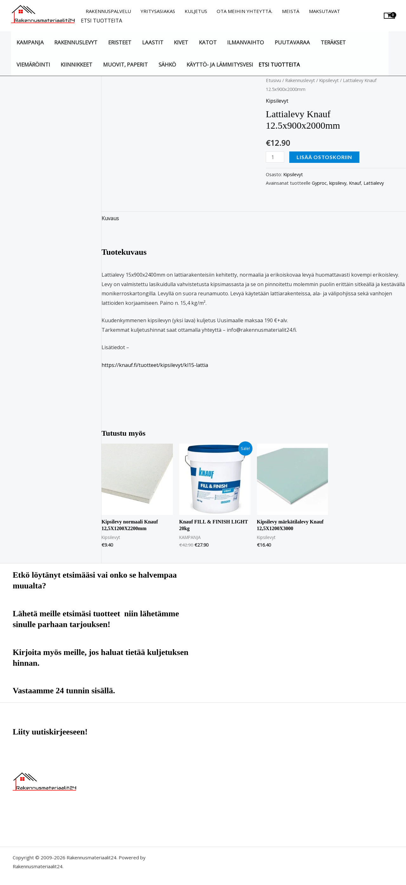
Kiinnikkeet (76, 64)
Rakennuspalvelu (108, 11)
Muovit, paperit (125, 64)
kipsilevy (337, 183)
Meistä (290, 11)
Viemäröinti (33, 64)
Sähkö (167, 64)
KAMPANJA (30, 42)
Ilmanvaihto (245, 42)
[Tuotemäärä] (275, 157)
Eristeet (119, 42)
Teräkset (333, 42)
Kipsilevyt (329, 80)
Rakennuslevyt (75, 42)
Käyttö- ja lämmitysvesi (220, 64)
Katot (208, 42)
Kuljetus (196, 11)
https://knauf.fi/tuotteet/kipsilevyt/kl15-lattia (155, 365)
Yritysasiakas (158, 11)
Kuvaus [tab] (110, 218)
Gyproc (319, 183)
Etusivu (273, 80)
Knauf (355, 183)
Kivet (181, 42)
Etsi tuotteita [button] (101, 20)
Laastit (152, 42)
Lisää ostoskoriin (324, 157)
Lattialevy (373, 183)
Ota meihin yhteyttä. (244, 11)
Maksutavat (324, 11)
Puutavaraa (292, 42)
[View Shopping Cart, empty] (389, 16)
